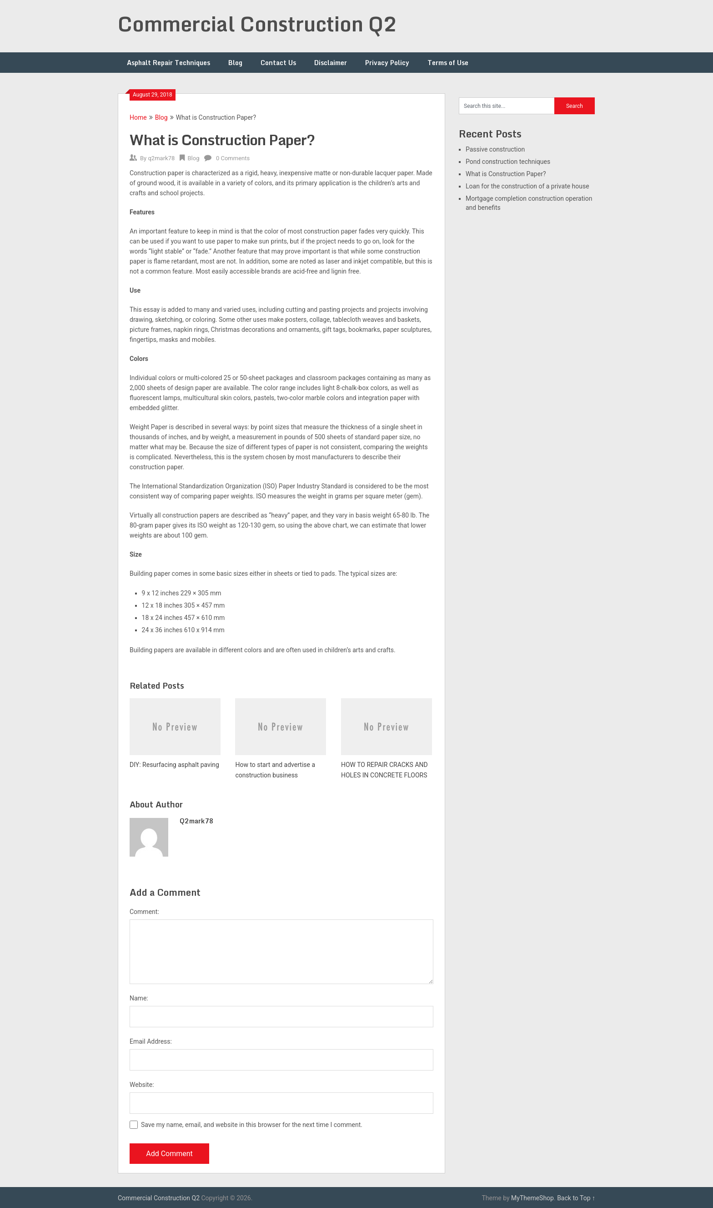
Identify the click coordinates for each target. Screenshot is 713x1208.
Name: (139, 998)
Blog (235, 62)
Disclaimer (330, 62)
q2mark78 (161, 158)
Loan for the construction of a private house (527, 186)
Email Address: (151, 1041)
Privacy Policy (387, 62)
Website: (142, 1084)
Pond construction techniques (508, 161)
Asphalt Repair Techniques (168, 62)
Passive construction (495, 149)
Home (138, 117)
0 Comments (233, 158)
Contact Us (278, 62)
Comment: (144, 911)
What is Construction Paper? (506, 174)
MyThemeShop (532, 1198)
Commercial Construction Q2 (257, 23)
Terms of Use (447, 62)
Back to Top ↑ (576, 1198)
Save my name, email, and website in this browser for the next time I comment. (251, 1124)
